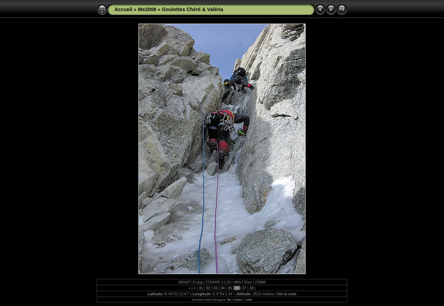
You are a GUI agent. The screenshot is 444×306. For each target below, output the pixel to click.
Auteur (238, 299)
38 (251, 288)
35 (230, 288)
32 (208, 288)
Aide (249, 299)
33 (215, 288)
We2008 (147, 9)
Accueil (123, 9)
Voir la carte (287, 294)
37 (244, 288)
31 (201, 288)
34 (223, 288)
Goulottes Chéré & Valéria (192, 9)
